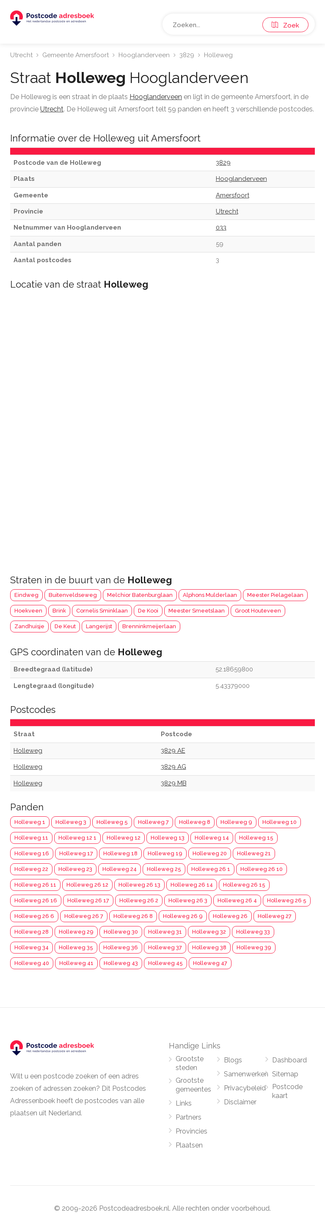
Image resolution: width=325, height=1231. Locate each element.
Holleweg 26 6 (34, 916)
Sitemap (285, 1074)
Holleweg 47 (210, 963)
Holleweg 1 (29, 822)
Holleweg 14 (212, 838)
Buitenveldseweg (73, 595)
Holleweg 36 (120, 947)
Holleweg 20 (210, 853)
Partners (188, 1117)
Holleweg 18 (120, 853)
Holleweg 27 (275, 916)
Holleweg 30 (121, 932)
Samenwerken (246, 1074)
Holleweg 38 (209, 947)
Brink (59, 610)
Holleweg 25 (164, 869)
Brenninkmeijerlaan (149, 626)
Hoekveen (28, 610)
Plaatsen (189, 1145)
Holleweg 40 (31, 963)
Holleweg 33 (253, 932)
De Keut (65, 626)
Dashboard (289, 1060)
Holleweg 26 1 (210, 869)
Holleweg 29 (76, 932)
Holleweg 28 (31, 932)
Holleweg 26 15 (244, 885)
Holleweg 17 (76, 853)
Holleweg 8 (194, 822)
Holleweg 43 (121, 963)
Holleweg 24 (119, 869)
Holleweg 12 (123, 838)
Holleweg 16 (31, 853)
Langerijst (99, 626)
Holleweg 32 (209, 932)
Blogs (233, 1060)
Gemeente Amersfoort (75, 55)
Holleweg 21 (254, 853)
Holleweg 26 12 (87, 885)
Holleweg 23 (75, 869)
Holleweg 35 (76, 947)
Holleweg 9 (236, 822)
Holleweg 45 (165, 963)
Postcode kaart (287, 1091)
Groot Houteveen (258, 610)
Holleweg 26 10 (261, 869)
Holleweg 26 (230, 916)
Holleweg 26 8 (133, 916)
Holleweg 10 (279, 822)
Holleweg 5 (112, 822)
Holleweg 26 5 (286, 900)
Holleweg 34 (31, 947)
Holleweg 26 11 (35, 885)
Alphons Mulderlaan (210, 595)
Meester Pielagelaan (275, 595)
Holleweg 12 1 (77, 838)
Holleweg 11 (31, 838)
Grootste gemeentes (193, 1084)
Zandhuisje (29, 626)
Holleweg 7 (153, 822)
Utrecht (21, 55)
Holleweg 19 (165, 853)
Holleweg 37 (165, 947)
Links (184, 1103)
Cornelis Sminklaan (102, 610)
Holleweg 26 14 (192, 885)
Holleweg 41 (76, 963)
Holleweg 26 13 (139, 885)
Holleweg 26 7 (83, 916)
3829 (186, 55)
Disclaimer (240, 1102)
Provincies (191, 1131)
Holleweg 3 (70, 822)
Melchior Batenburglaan (140, 595)
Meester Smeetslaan (196, 610)
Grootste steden (190, 1063)
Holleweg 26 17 (88, 900)
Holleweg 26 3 (187, 900)
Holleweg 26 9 (183, 916)
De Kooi (148, 610)
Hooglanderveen (144, 55)
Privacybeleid (245, 1088)
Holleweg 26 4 (237, 900)
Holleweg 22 (31, 869)
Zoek (285, 25)
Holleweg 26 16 (35, 900)
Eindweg (26, 595)
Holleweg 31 (165, 932)
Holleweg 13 (168, 838)
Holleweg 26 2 (138, 900)
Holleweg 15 (256, 838)
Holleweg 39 (254, 947)
